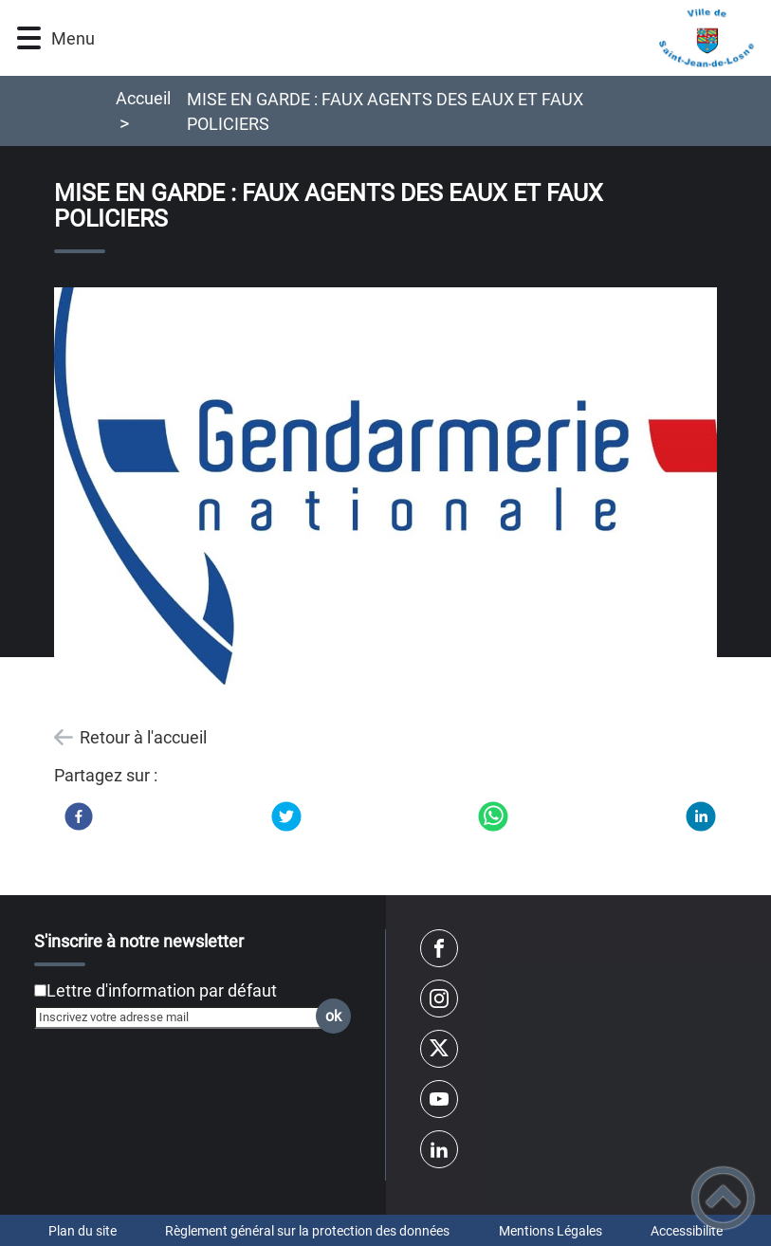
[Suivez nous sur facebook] (439, 948)
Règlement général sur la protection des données (307, 1230)
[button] (29, 38)
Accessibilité (687, 1230)
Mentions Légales (550, 1230)
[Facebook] (79, 816)
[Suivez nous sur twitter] (439, 1049)
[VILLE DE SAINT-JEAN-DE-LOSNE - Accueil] (434, 38)
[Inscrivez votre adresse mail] (184, 1017)
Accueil (143, 98)
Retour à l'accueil (143, 737)
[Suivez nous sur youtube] (439, 1099)
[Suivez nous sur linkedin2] (439, 1149)
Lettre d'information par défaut (161, 990)
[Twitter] (286, 816)
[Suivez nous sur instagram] (439, 998)
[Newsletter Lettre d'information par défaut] (40, 990)
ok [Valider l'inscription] (333, 1016)
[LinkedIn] (701, 816)
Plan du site (82, 1230)
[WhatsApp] (493, 816)
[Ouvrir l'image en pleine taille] (385, 487)
